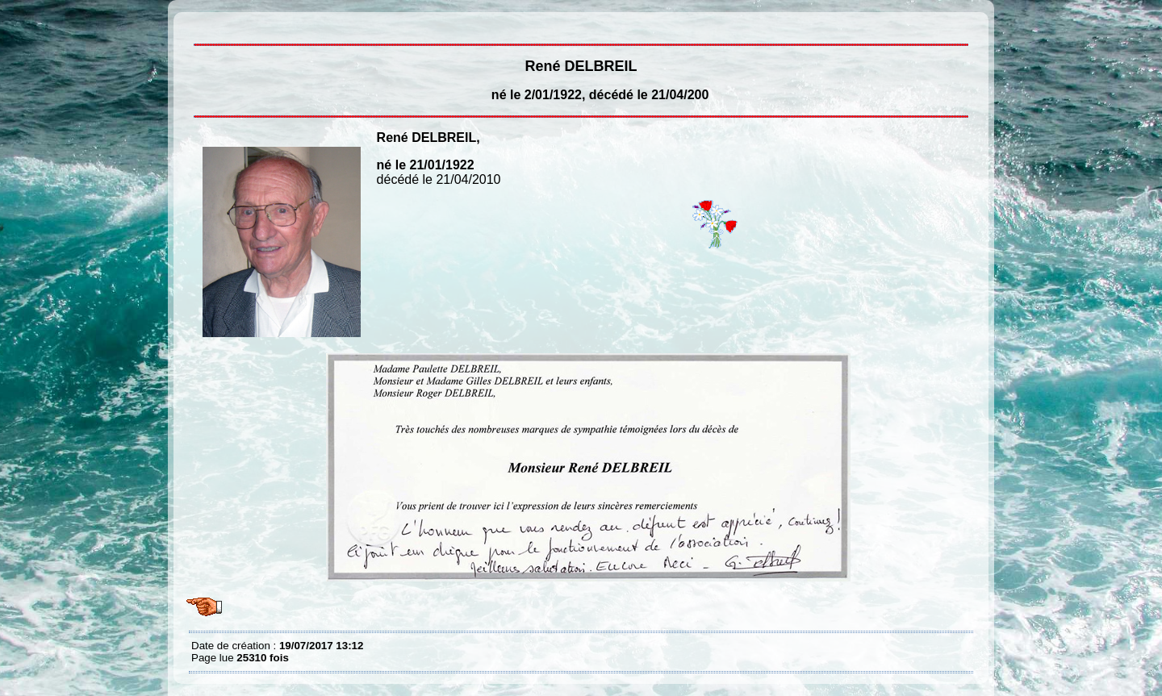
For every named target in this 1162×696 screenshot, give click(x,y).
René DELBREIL (195, 24)
